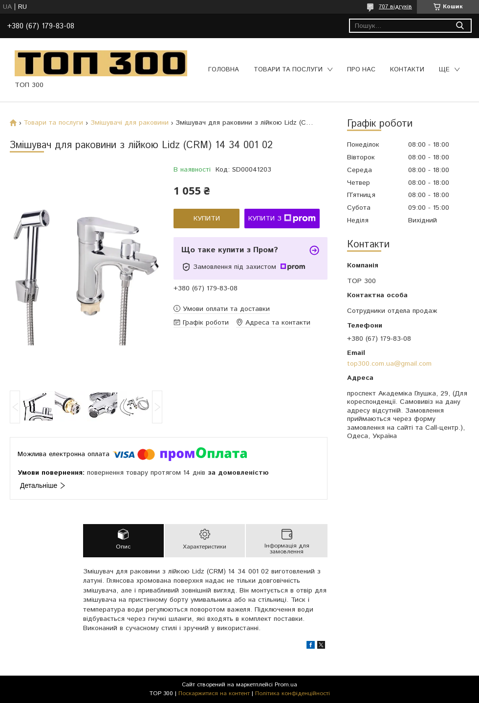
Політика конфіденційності (292, 693)
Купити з (282, 218)
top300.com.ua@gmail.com (389, 364)
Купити (207, 218)
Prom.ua (286, 685)
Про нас (361, 69)
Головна (223, 69)
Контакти (407, 69)
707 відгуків (395, 6)
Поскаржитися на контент (214, 693)
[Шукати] (460, 26)
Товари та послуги (288, 69)
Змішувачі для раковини (129, 122)
